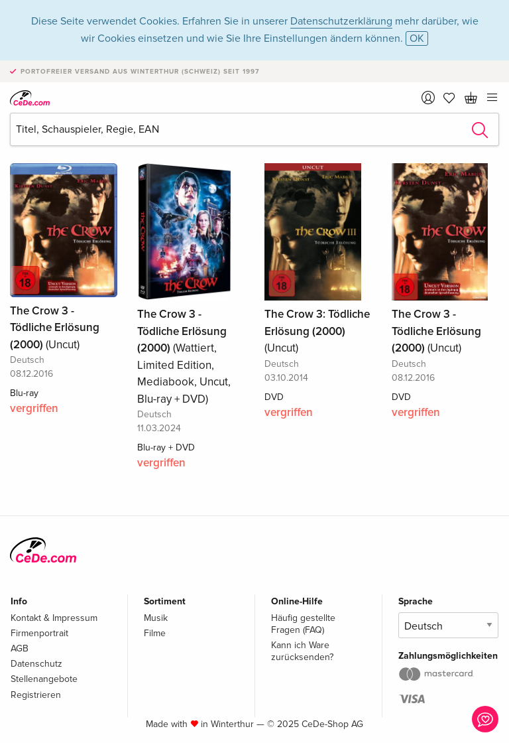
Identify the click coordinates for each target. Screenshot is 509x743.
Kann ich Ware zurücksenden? (302, 651)
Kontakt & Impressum (54, 618)
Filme (155, 633)
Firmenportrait (39, 633)
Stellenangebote (44, 679)
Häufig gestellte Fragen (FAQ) (303, 624)
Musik (156, 618)
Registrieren (36, 695)
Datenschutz (36, 663)
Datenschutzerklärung (341, 21)
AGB (19, 648)
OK (417, 38)
